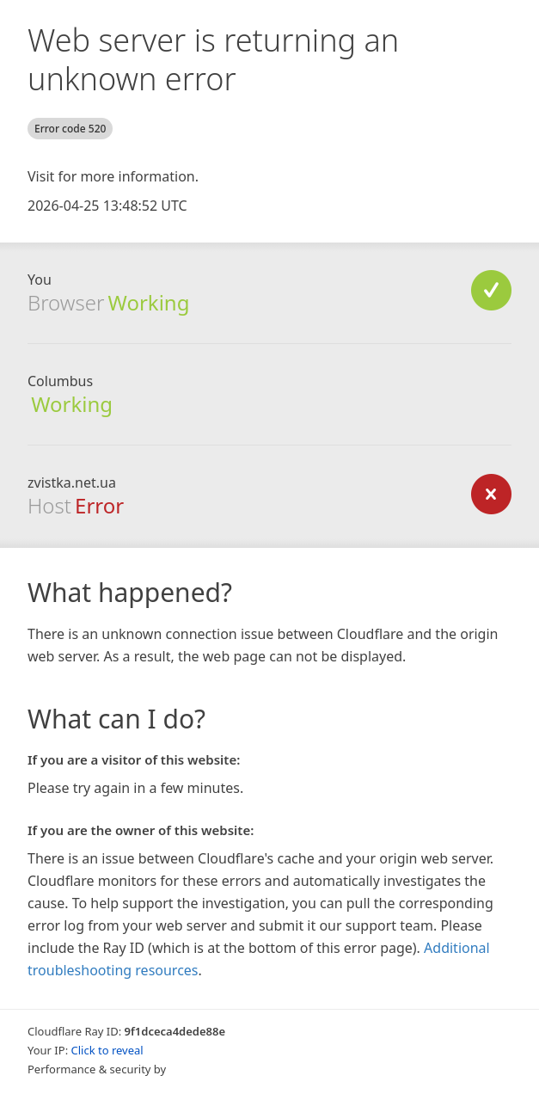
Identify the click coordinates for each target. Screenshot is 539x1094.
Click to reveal (107, 1050)
